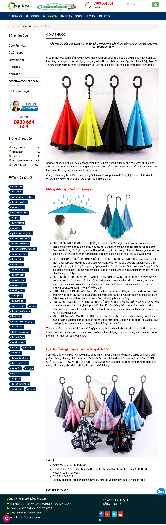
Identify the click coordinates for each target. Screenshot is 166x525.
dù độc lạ (16, 316)
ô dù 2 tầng (17, 389)
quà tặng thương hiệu (21, 233)
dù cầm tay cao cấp (21, 238)
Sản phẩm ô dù (30, 26)
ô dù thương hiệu (19, 269)
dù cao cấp (17, 259)
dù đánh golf (18, 275)
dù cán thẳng (18, 337)
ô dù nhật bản (18, 280)
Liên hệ (104, 16)
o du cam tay (18, 207)
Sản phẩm (50, 16)
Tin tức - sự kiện (71, 16)
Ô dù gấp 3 (17, 295)
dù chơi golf (17, 264)
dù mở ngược (18, 223)
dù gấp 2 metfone (20, 358)
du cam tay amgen (20, 384)
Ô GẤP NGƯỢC (48, 26)
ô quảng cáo (17, 290)
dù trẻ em (28, 347)
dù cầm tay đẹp (19, 202)
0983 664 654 (24, 124)
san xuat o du (18, 306)
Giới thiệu (32, 16)
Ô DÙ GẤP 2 (14, 67)
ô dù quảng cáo (19, 254)
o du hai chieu (18, 342)
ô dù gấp (16, 368)
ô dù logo (16, 353)
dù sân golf (17, 327)
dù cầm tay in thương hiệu (23, 249)
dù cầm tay (17, 186)
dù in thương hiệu (20, 212)
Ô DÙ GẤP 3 (14, 74)
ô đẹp (33, 306)
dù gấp (15, 217)
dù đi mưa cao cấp (20, 332)
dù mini (15, 347)
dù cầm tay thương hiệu (22, 321)
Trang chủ (15, 16)
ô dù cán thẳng (18, 285)
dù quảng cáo (18, 301)
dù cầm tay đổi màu (21, 311)
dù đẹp (31, 389)
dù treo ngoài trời (19, 363)
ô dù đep (16, 228)
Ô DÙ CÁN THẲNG (17, 45)
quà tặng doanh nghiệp (22, 197)
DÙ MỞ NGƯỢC (16, 60)
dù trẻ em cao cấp (20, 373)
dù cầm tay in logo (20, 243)
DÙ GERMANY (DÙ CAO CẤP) (23, 81)
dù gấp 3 (16, 378)
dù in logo (16, 192)
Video (90, 16)
